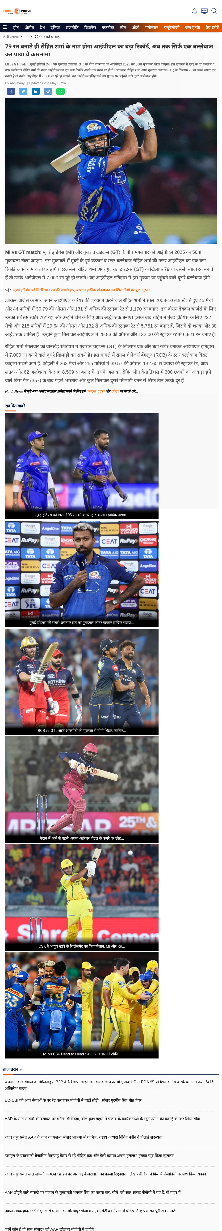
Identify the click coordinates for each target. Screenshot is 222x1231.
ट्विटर (115, 391)
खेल (123, 27)
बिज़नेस (89, 27)
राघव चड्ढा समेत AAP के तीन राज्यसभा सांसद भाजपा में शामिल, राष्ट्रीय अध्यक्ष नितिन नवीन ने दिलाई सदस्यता (83, 1137)
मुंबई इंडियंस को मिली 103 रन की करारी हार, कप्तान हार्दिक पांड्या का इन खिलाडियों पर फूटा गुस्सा (81, 289)
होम (16, 27)
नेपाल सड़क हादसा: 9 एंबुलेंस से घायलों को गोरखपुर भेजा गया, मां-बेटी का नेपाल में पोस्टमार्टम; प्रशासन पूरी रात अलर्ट (90, 1211)
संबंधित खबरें (15, 405)
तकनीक (107, 27)
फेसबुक (91, 391)
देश (42, 27)
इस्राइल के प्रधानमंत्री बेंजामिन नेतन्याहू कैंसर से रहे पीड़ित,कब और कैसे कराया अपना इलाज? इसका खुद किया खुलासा (89, 1155)
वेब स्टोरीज (213, 27)
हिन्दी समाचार (11, 37)
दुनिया (54, 27)
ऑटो (135, 27)
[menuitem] (16, 27)
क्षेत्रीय (29, 27)
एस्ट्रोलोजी (171, 27)
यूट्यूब (101, 391)
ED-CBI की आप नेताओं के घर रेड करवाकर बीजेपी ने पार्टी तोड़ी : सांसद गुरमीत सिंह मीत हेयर (73, 1100)
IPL (27, 36)
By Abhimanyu (16, 83)
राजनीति (71, 27)
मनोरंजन (151, 27)
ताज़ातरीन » (12, 1069)
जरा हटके (191, 27)
